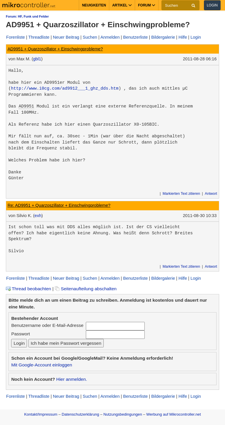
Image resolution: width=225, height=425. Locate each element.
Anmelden (110, 37)
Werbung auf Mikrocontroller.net (173, 414)
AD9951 (26, 106)
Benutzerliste (135, 37)
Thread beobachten (28, 288)
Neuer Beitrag (66, 37)
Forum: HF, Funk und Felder (27, 16)
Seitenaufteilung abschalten (86, 288)
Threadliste (39, 37)
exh (38, 215)
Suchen (90, 37)
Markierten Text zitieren (181, 194)
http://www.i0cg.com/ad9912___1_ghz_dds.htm (65, 88)
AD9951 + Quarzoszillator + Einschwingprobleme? (55, 49)
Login (212, 5)
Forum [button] (146, 5)
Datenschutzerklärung (80, 414)
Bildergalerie (163, 37)
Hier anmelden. (71, 379)
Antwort (211, 194)
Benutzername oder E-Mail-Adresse (47, 325)
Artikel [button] (122, 5)
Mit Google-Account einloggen (41, 364)
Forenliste (15, 37)
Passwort (20, 333)
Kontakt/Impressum (40, 414)
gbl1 (37, 59)
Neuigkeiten (94, 5)
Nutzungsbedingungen (122, 414)
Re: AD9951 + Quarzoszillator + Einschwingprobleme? (59, 205)
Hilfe (182, 37)
